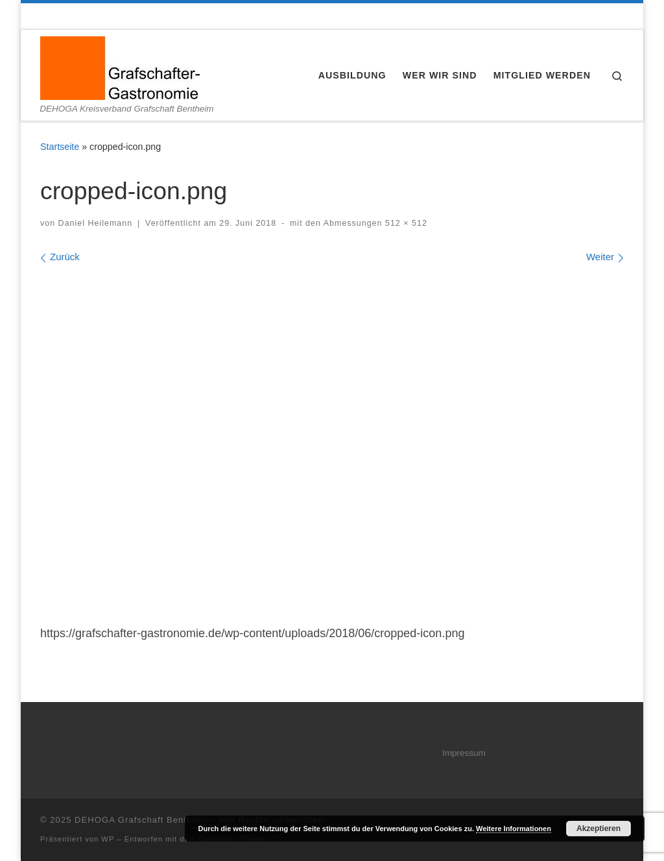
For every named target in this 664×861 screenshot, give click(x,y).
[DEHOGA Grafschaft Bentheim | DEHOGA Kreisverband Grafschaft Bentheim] (120, 66)
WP (107, 839)
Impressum (464, 753)
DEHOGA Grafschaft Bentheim (141, 820)
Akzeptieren (598, 828)
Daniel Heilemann (95, 223)
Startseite (59, 146)
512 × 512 (405, 223)
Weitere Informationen (513, 828)
